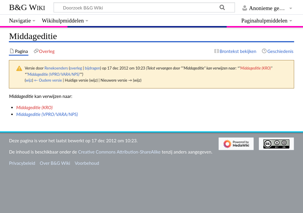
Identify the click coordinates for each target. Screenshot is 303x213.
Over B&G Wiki (55, 163)
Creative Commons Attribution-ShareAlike (119, 151)
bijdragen (92, 68)
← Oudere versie (48, 80)
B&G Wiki (27, 7)
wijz (29, 80)
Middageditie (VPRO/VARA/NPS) (53, 74)
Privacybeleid (22, 163)
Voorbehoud (87, 163)
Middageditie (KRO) (255, 68)
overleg (76, 68)
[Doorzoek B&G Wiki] (144, 7)
